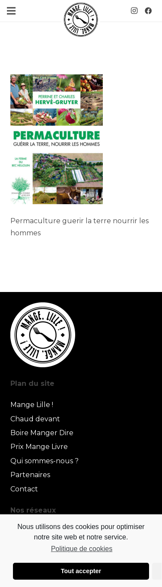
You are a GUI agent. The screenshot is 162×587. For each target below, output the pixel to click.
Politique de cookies (81, 548)
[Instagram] (134, 11)
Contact (24, 489)
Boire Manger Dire (41, 433)
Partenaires (30, 475)
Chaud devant (35, 419)
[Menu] (11, 11)
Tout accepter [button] (81, 571)
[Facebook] (148, 11)
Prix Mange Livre (39, 447)
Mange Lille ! (31, 405)
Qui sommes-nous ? (44, 461)
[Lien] (80, 19)
